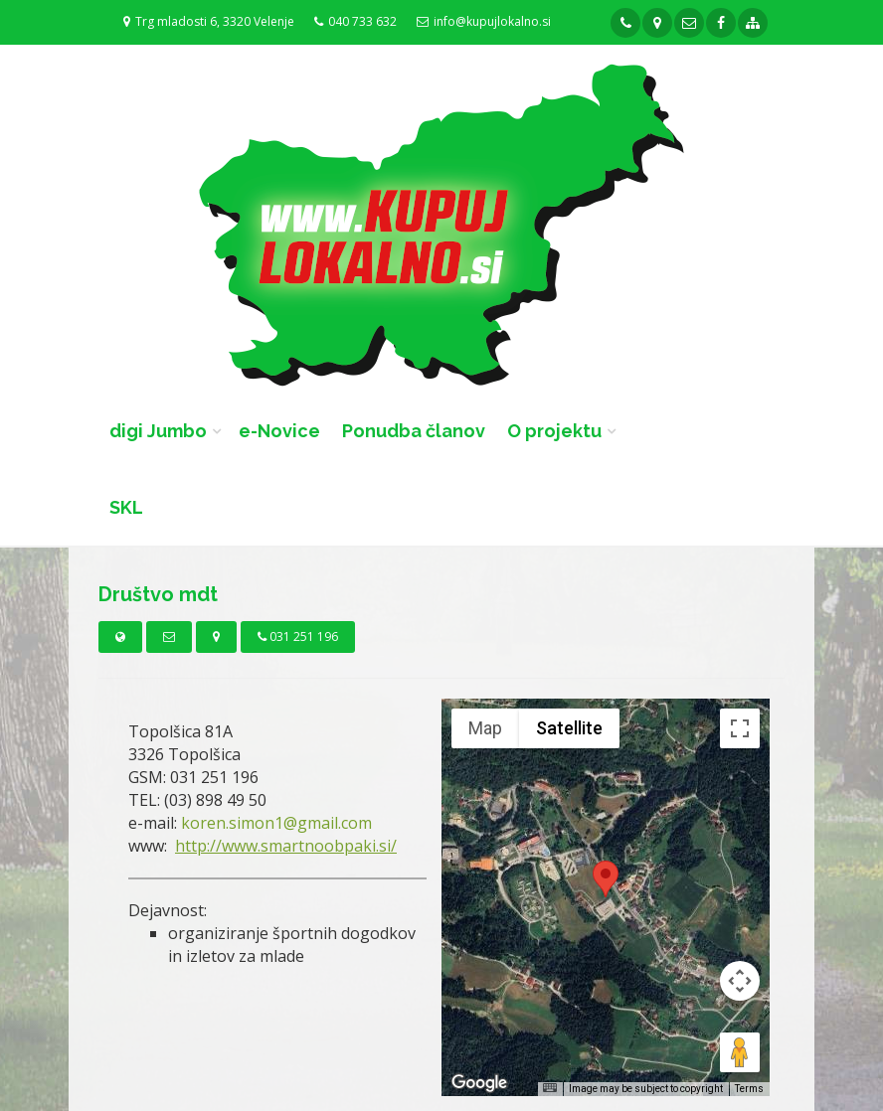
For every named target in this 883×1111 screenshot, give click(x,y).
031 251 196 (298, 636)
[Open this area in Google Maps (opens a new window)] (479, 1083)
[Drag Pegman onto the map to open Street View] (740, 1052)
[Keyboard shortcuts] (550, 1087)
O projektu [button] (554, 430)
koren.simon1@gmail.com (276, 823)
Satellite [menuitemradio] (569, 727)
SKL (126, 507)
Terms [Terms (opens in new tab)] (749, 1088)
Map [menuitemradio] (485, 727)
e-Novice (279, 430)
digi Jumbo (158, 430)
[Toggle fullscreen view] (740, 728)
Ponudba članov (413, 430)
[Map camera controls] (740, 981)
